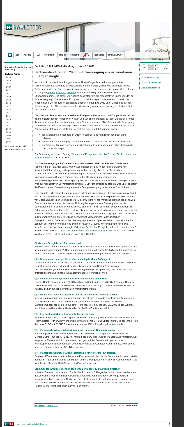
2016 (8, 109)
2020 (8, 96)
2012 (8, 122)
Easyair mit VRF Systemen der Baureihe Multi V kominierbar (73, 278)
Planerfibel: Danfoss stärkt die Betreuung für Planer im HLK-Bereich (78, 352)
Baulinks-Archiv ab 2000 (15, 146)
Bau (17, 55)
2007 (8, 139)
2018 (8, 103)
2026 (8, 77)
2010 (8, 129)
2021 (8, 93)
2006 (8, 142)
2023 (8, 87)
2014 (8, 116)
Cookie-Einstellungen (150, 87)
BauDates (99, 55)
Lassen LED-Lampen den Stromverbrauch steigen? (85, 230)
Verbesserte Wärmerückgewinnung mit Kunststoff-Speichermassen (77, 330)
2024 (8, 84)
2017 (8, 106)
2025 (8, 80)
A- (158, 67)
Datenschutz (52, 405)
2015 (8, 113)
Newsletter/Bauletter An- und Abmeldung (18, 68)
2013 (8, 119)
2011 (8, 126)
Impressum (40, 405)
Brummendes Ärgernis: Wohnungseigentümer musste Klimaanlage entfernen (77, 368)
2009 (8, 132)
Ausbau (27, 55)
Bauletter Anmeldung (150, 77)
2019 (8, 100)
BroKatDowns (115, 55)
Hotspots (74, 55)
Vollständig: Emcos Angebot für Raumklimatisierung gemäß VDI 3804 (78, 294)
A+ (144, 67)
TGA (37, 55)
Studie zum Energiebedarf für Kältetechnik (58, 243)
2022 (8, 90)
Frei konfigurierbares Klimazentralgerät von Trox (67, 314)
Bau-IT (62, 55)
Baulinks (43, 424)
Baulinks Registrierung (151, 82)
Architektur (49, 55)
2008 (8, 135)
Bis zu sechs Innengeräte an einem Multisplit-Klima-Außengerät (75, 259)
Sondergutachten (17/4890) (61, 92)
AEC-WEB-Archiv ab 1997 (15, 149)
